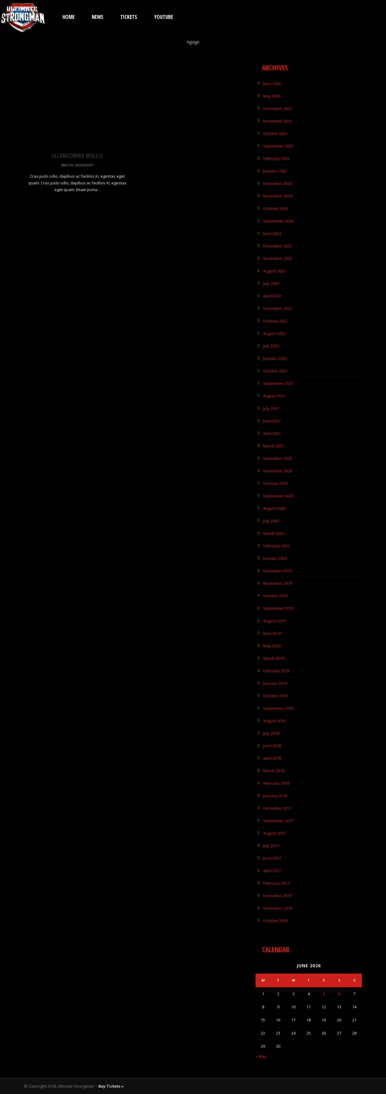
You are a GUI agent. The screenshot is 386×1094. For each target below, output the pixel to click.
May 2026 (272, 96)
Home (68, 16)
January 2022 (275, 358)
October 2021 (275, 371)
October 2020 (275, 483)
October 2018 (275, 695)
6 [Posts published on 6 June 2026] (339, 993)
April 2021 (272, 433)
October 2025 (275, 133)
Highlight (84, 165)
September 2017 (278, 820)
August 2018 (274, 720)
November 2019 (277, 583)
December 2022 (277, 308)
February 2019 (276, 670)
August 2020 (274, 508)
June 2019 (272, 633)
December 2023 (277, 246)
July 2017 (271, 845)
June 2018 (272, 745)
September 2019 (278, 608)
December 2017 (277, 808)
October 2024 (275, 208)
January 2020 (275, 558)
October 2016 (275, 920)
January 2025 (275, 171)
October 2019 (275, 596)
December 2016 (277, 895)
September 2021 (278, 383)
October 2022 (275, 321)
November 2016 (277, 908)
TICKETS (128, 16)
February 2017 (276, 883)
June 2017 (272, 858)
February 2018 (276, 783)
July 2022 (271, 346)
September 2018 (278, 708)
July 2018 (271, 733)
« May (261, 1056)
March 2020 (273, 533)
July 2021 (271, 408)
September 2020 (278, 496)
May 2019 (272, 645)
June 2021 (272, 421)
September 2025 (278, 146)
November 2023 (277, 258)
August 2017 (274, 833)
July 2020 (271, 521)
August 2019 (274, 620)
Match (67, 165)
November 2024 (277, 196)
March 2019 (273, 658)
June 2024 (272, 233)
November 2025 (277, 121)
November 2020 (277, 471)
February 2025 (276, 158)
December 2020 (277, 458)
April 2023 (272, 296)
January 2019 (275, 683)
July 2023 (271, 283)
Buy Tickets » (111, 1086)
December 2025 (277, 108)
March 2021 (273, 446)
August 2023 (274, 271)
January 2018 (275, 795)
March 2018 (273, 770)
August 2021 (274, 396)
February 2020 (276, 546)
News (97, 16)
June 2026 (272, 83)
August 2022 (274, 333)
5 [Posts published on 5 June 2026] (324, 993)
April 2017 (272, 870)
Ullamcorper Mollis (77, 156)
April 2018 (272, 758)
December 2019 (277, 571)
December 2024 (277, 183)
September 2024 (278, 221)
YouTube (163, 16)
